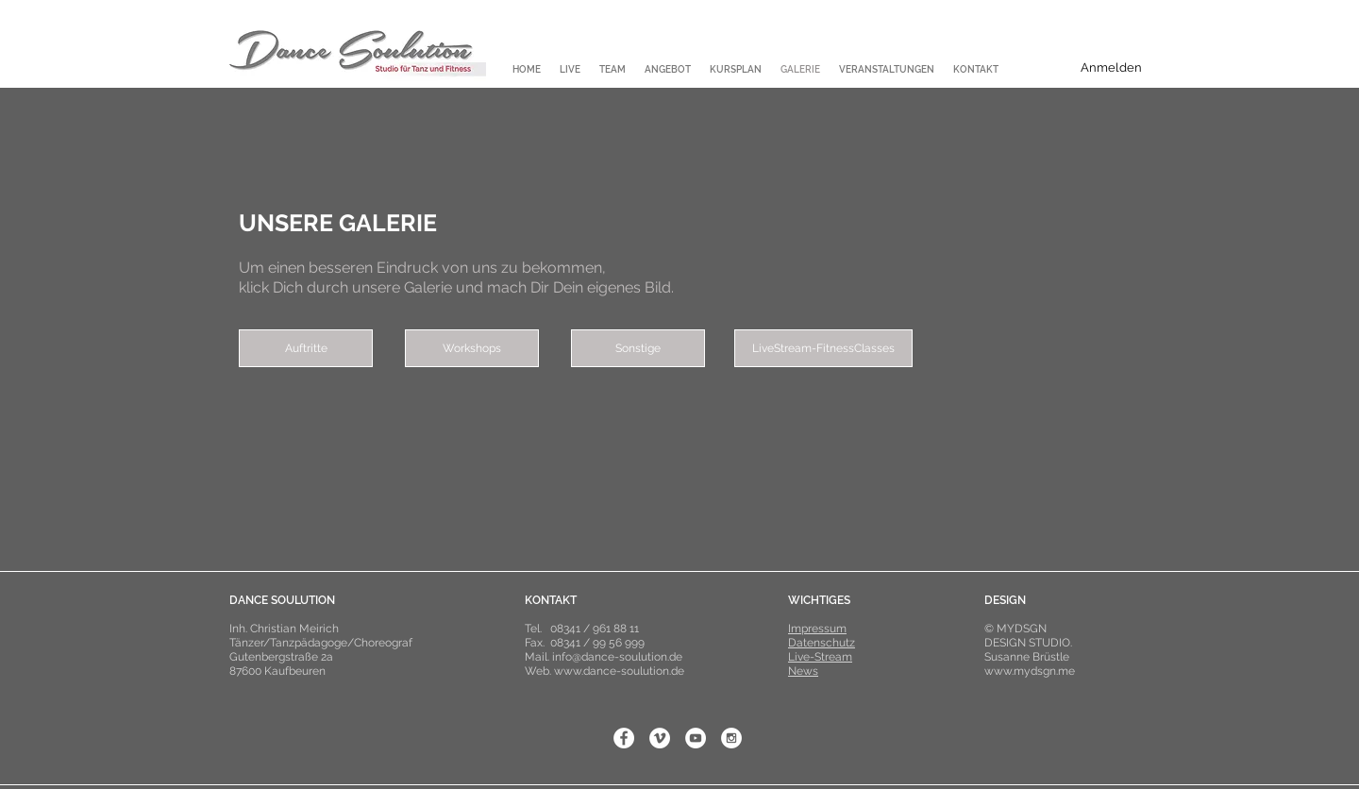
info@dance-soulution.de (617, 656)
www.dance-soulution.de (619, 671)
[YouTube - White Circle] (695, 738)
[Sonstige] (638, 348)
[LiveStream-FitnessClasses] (823, 348)
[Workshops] (472, 348)
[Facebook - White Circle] (623, 738)
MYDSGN (1022, 628)
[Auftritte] (306, 348)
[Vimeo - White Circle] (659, 738)
